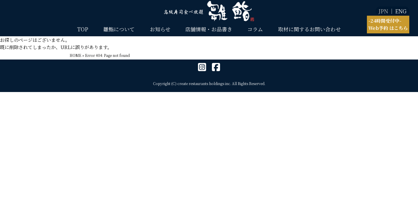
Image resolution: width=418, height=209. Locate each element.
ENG (400, 11)
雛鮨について (119, 29)
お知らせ (160, 29)
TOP (82, 29)
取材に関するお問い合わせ (309, 29)
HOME (75, 55)
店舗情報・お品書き (208, 29)
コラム (255, 29)
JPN (383, 11)
